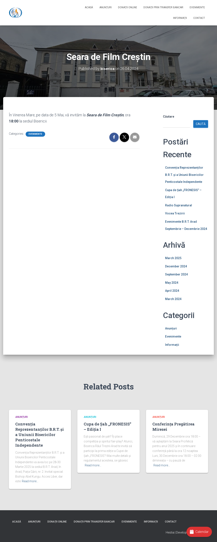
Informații (180, 18)
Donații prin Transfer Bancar (163, 7)
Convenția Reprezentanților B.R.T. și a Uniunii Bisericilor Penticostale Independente (184, 174)
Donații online (127, 7)
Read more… (30, 481)
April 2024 (172, 290)
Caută (201, 124)
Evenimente (197, 7)
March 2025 (173, 258)
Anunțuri (105, 7)
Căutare (168, 116)
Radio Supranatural (178, 205)
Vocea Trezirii (175, 213)
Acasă (89, 7)
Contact (199, 18)
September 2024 (176, 274)
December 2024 (176, 266)
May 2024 (171, 282)
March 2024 (173, 299)
